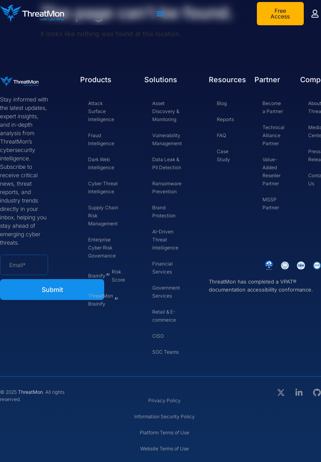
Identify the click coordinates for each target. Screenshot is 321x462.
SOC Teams (165, 352)
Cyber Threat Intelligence (103, 187)
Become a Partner (272, 107)
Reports (225, 119)
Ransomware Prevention (167, 187)
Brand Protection (164, 212)
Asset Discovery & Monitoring (165, 111)
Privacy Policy (164, 400)
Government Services (166, 292)
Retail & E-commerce (164, 316)
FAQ (221, 135)
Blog (222, 103)
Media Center (314, 131)
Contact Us (314, 179)
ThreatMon (30, 392)
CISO (158, 336)
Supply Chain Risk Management (103, 216)
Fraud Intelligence (101, 139)
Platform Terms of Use (164, 433)
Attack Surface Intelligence (101, 111)
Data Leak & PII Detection (166, 163)
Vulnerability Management (167, 139)
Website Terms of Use (164, 449)
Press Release (314, 155)
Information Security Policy (164, 416)
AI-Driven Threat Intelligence (165, 240)
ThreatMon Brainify (103, 300)
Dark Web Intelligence (101, 163)
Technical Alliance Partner (273, 135)
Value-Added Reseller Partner (271, 171)
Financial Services (162, 268)
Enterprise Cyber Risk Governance (102, 248)
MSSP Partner (270, 204)
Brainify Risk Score (106, 276)
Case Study (223, 155)
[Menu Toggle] (160, 14)
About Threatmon (314, 107)
